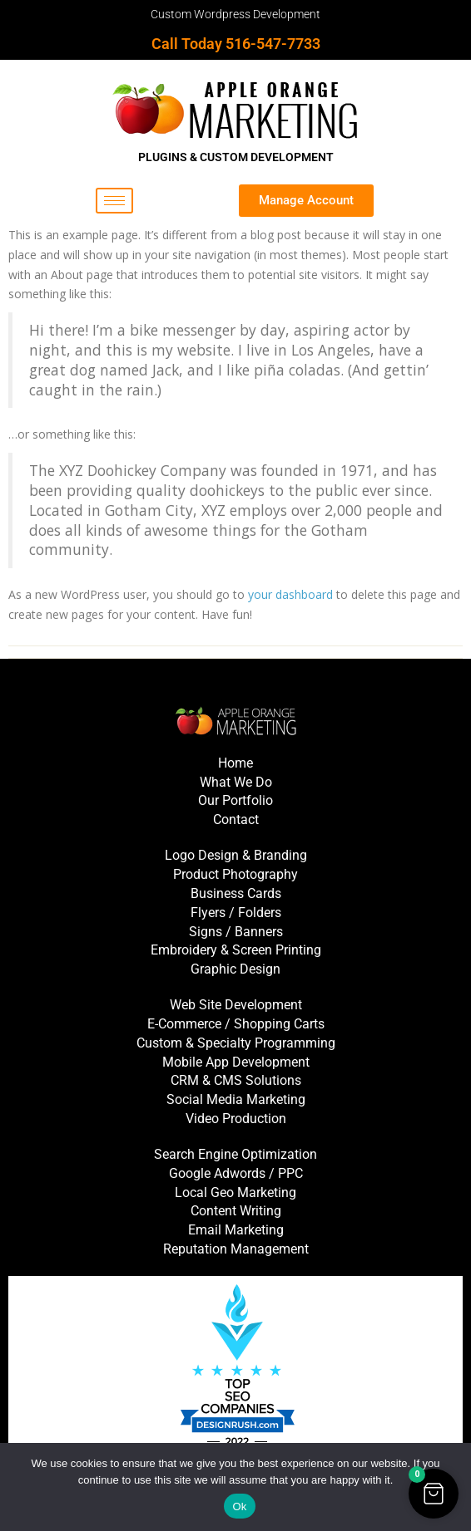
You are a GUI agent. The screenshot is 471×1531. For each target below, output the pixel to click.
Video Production (236, 1118)
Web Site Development (236, 1005)
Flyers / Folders (236, 912)
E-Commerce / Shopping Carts (236, 1024)
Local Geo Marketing (235, 1192)
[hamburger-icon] (114, 200)
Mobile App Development (236, 1062)
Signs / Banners (236, 932)
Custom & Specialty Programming (235, 1043)
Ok (239, 1506)
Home (235, 763)
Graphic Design (235, 969)
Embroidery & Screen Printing (236, 950)
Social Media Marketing (235, 1099)
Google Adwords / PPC (236, 1173)
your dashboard (290, 594)
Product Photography (235, 874)
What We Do (236, 782)
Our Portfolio (235, 800)
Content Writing (236, 1211)
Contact (236, 819)
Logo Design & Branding (236, 855)
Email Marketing (236, 1230)
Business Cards (236, 893)
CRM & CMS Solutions (236, 1080)
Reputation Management (236, 1249)
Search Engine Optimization (235, 1154)
